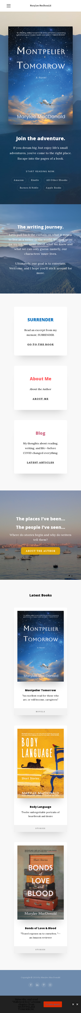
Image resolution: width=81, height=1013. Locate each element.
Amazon (19, 180)
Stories (40, 828)
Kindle (35, 180)
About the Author (40, 550)
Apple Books (53, 187)
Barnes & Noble (29, 187)
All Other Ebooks (56, 180)
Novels (40, 712)
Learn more (53, 1004)
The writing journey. (40, 227)
